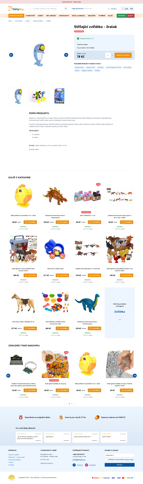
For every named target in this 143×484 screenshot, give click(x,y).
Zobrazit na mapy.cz (46, 463)
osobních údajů (128, 459)
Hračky (28, 21)
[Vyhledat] (66, 9)
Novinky (121, 16)
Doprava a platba (13, 454)
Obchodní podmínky (14, 460)
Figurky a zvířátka (38, 21)
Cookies (10, 462)
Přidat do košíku (123, 55)
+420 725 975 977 (78, 9)
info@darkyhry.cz (79, 460)
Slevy (130, 16)
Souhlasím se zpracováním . (121, 459)
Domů (10, 21)
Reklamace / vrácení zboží (16, 457)
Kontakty (11, 465)
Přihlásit (119, 465)
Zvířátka (48, 21)
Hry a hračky (18, 21)
